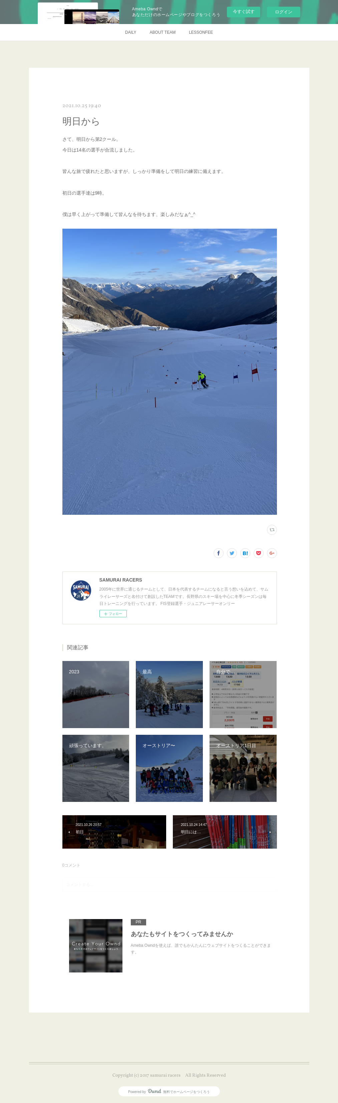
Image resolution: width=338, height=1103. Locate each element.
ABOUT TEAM (163, 32)
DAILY (130, 32)
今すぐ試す (244, 11)
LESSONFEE (201, 32)
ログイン (283, 11)
